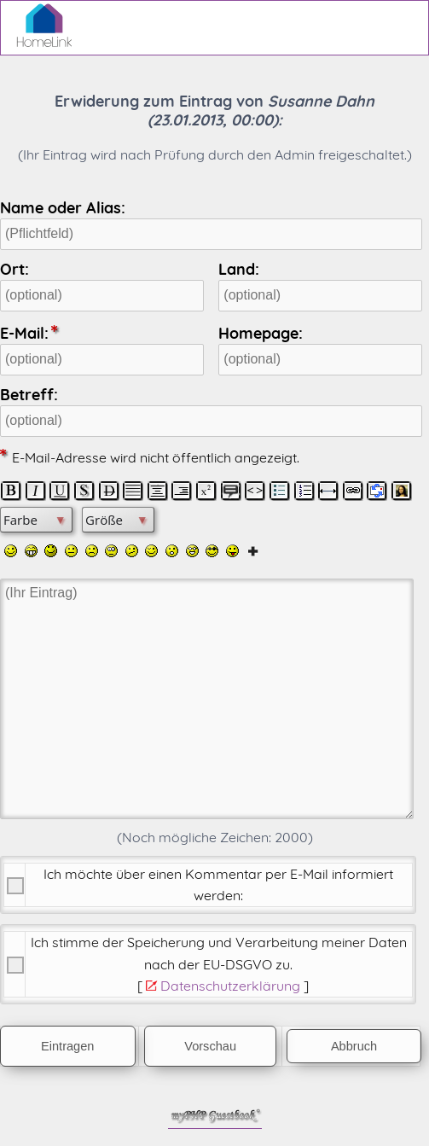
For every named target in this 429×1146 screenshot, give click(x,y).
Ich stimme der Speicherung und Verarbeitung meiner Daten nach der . (219, 953)
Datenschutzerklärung (230, 985)
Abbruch (354, 1046)
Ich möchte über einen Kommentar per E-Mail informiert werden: (218, 884)
